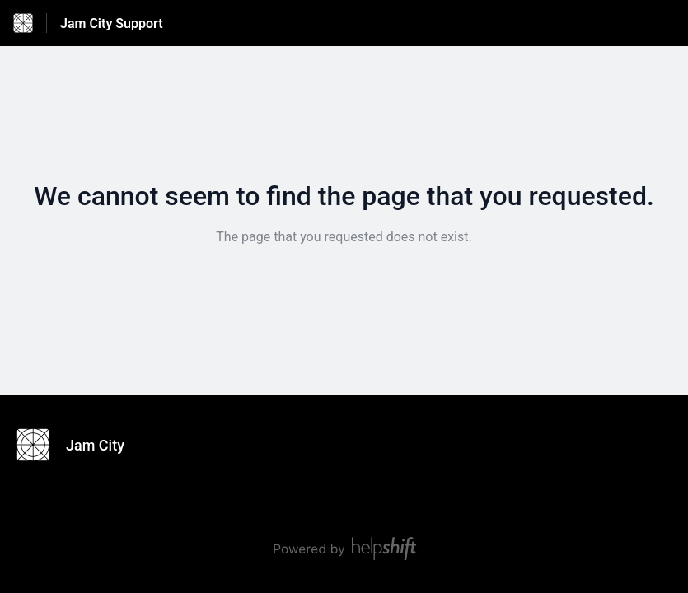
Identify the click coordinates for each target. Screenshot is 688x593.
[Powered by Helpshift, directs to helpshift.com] (344, 548)
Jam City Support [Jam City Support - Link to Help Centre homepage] (111, 23)
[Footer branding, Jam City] (78, 444)
